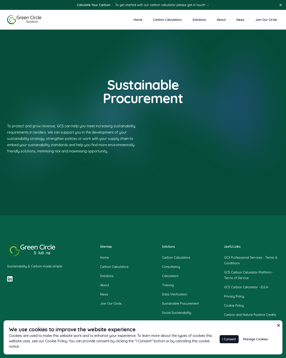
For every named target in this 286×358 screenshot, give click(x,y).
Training (168, 285)
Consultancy (171, 267)
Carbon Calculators (167, 20)
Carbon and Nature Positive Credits (250, 315)
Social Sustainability (176, 313)
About (221, 20)
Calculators (170, 276)
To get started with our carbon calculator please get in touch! (143, 5)
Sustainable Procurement (180, 304)
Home (138, 20)
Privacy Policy (234, 296)
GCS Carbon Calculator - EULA (246, 287)
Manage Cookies (255, 339)
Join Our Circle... (267, 20)
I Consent (229, 339)
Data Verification (174, 294)
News (240, 20)
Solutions (199, 20)
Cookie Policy (234, 306)
